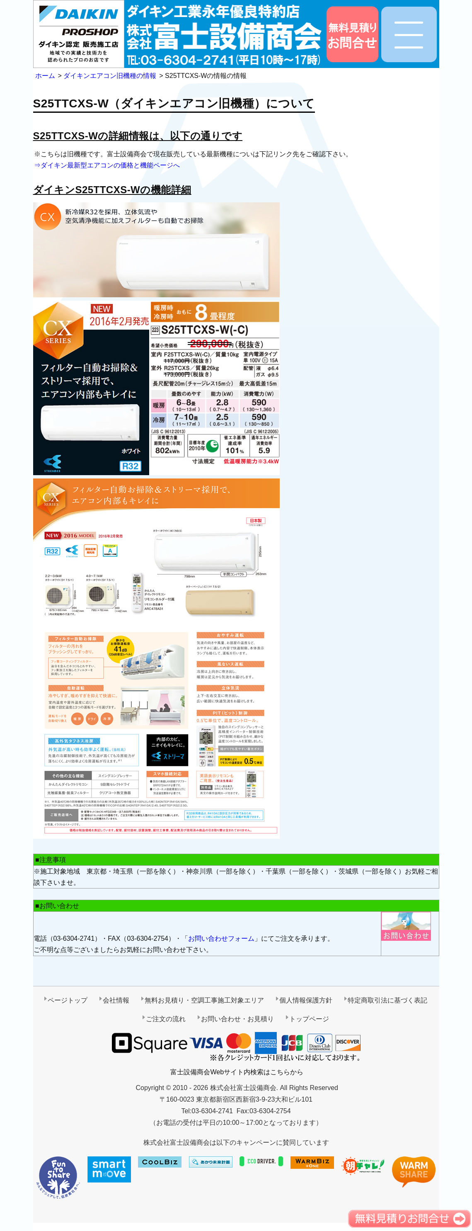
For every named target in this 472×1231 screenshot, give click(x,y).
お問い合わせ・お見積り (237, 1018)
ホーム (45, 75)
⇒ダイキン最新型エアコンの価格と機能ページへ (107, 165)
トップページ (309, 1018)
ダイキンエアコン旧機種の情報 (109, 75)
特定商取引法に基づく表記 (387, 1000)
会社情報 (116, 1000)
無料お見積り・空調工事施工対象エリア (204, 1000)
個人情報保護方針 (305, 1000)
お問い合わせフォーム (221, 938)
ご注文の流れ (166, 1018)
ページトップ (67, 1000)
